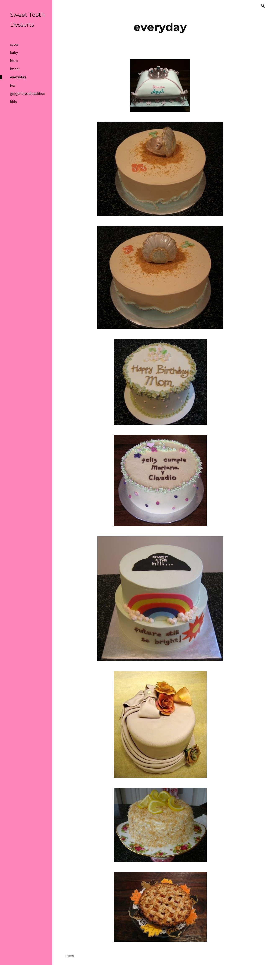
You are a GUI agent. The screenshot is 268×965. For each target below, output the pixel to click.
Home (71, 956)
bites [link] (14, 61)
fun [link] (12, 85)
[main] (160, 27)
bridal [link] (15, 69)
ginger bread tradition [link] (27, 94)
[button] (263, 6)
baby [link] (14, 53)
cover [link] (14, 45)
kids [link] (13, 102)
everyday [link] (18, 77)
